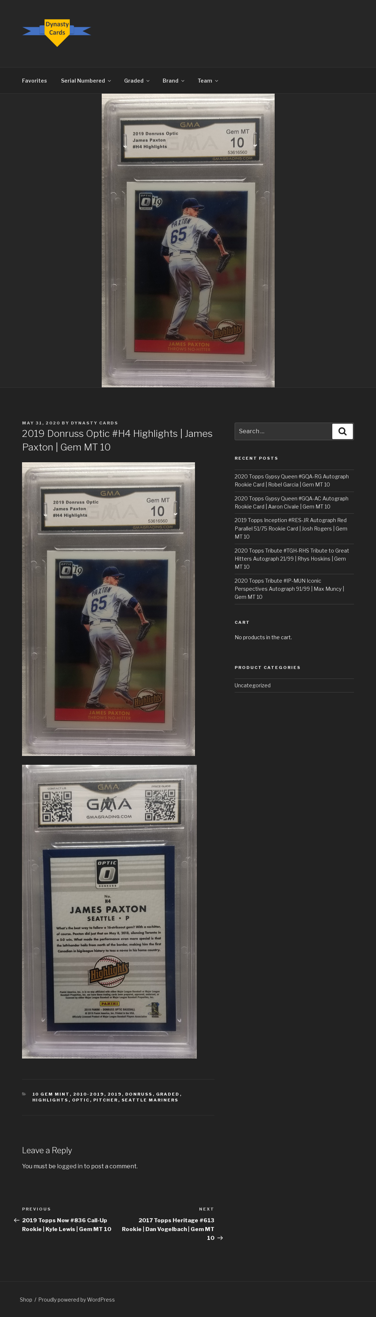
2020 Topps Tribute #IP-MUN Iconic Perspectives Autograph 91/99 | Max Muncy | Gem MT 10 (289, 589)
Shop (26, 1299)
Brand (174, 80)
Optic (81, 1100)
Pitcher (105, 1100)
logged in (70, 1166)
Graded (137, 80)
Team (208, 80)
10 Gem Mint (51, 1094)
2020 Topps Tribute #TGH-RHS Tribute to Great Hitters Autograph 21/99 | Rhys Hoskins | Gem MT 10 (292, 558)
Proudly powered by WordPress (76, 1299)
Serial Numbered (86, 80)
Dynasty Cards (94, 423)
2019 (115, 1094)
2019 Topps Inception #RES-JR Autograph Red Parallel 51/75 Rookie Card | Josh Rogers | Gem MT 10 (291, 528)
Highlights (50, 1100)
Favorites (34, 80)
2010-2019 (88, 1094)
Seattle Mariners (150, 1100)
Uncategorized (253, 685)
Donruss (139, 1094)
